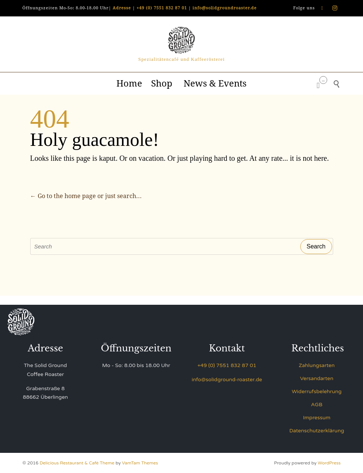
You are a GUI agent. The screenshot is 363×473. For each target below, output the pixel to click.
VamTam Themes (140, 463)
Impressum (316, 417)
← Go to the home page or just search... (86, 196)
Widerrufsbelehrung (317, 391)
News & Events (215, 83)
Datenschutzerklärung (316, 430)
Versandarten (316, 378)
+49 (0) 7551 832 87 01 (162, 8)
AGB (317, 404)
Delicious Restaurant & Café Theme (77, 463)
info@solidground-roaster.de (227, 379)
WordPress (329, 463)
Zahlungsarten (317, 365)
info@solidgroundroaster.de (225, 8)
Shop (163, 83)
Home (129, 83)
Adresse (122, 8)
